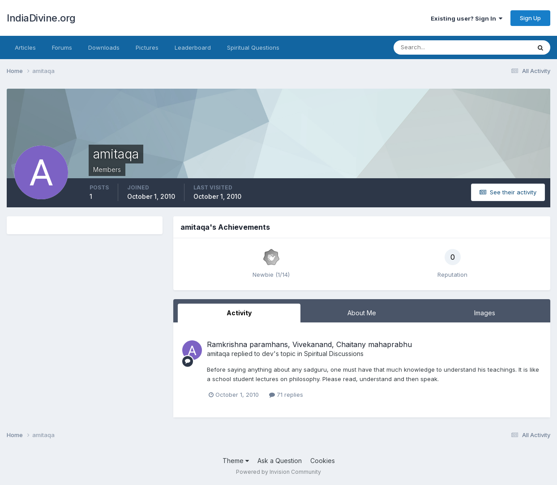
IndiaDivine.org (41, 18)
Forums (62, 47)
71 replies (286, 394)
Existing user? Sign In (466, 18)
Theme (236, 460)
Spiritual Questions (253, 47)
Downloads (104, 47)
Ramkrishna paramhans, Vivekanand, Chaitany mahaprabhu (309, 344)
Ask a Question (279, 460)
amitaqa (218, 353)
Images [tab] (484, 313)
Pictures (147, 47)
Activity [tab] (239, 313)
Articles (25, 47)
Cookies (322, 460)
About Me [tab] (361, 313)
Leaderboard (193, 47)
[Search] (433, 47)
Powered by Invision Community (278, 471)
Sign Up (530, 17)
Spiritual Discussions (334, 353)
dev (268, 353)
